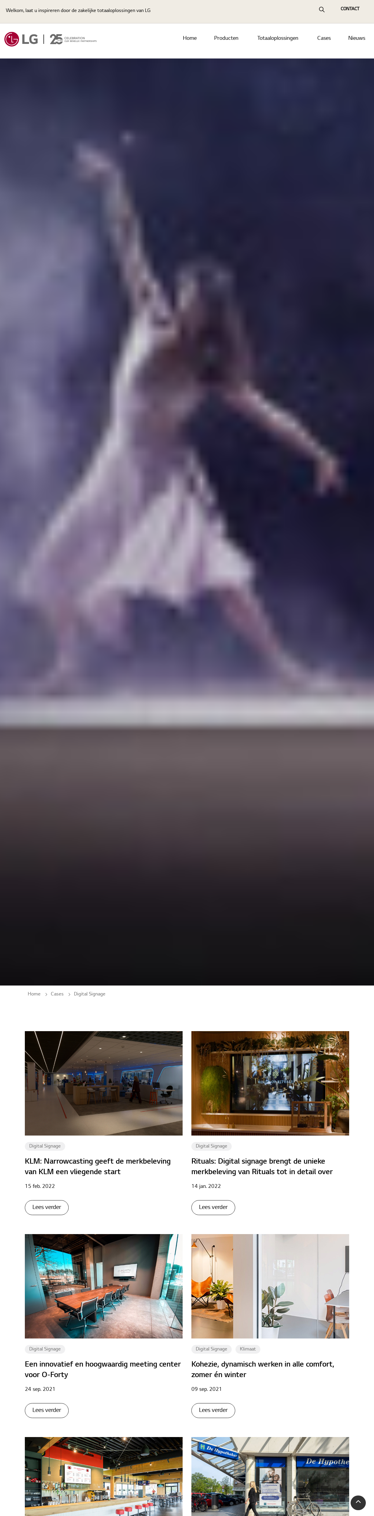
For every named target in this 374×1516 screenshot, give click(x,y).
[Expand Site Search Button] (322, 11)
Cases (324, 41)
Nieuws (356, 41)
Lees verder (46, 1207)
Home (190, 41)
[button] (358, 1503)
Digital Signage (45, 1146)
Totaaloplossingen (277, 41)
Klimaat (248, 1349)
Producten (226, 41)
